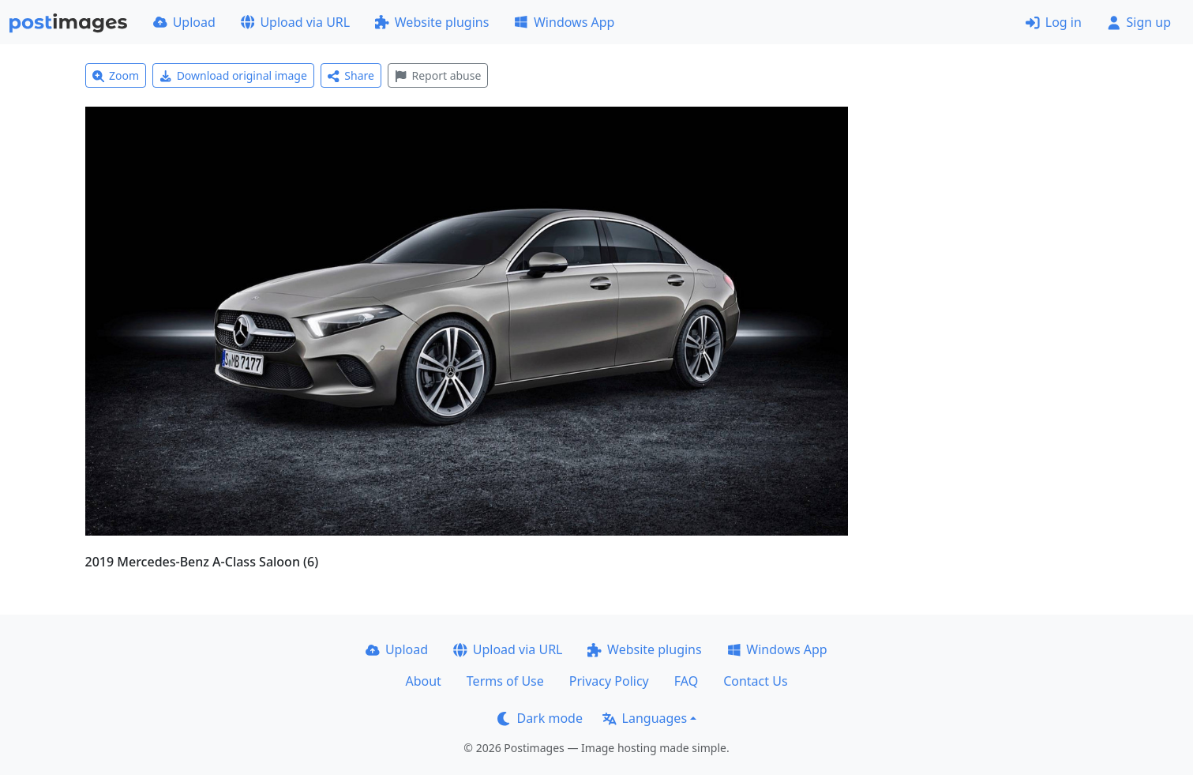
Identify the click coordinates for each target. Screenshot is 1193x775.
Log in (1054, 22)
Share (351, 75)
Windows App (564, 22)
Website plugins (432, 22)
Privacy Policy (609, 681)
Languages (644, 718)
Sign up (1139, 22)
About (423, 681)
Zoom (116, 75)
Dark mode (540, 718)
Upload (184, 22)
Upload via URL (295, 22)
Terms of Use (505, 681)
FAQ (686, 681)
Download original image (233, 75)
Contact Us (755, 681)
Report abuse (438, 75)
